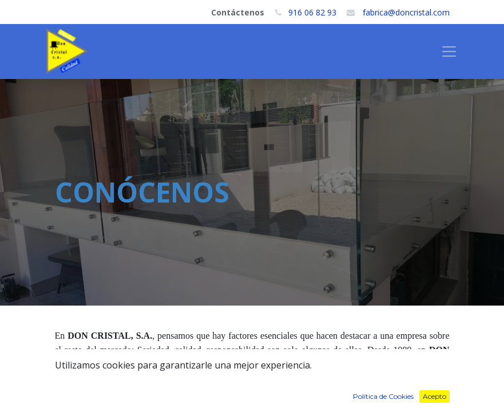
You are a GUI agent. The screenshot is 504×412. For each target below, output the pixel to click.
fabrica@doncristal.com (406, 12)
